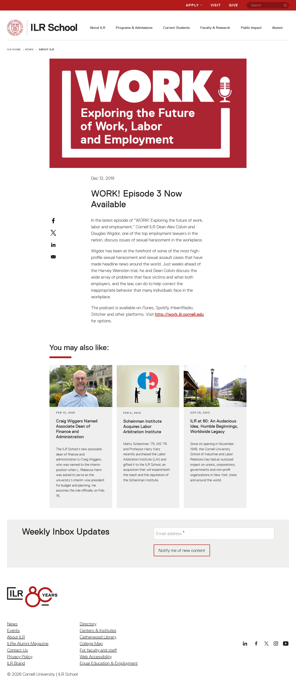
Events (13, 630)
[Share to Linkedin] (53, 245)
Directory (88, 623)
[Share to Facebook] (53, 221)
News (29, 49)
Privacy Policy (19, 656)
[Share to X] (53, 233)
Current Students (176, 28)
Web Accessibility (96, 656)
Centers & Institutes (98, 630)
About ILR (97, 28)
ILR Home (14, 49)
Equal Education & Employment (109, 663)
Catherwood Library (98, 637)
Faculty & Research (215, 28)
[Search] (285, 5)
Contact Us (17, 650)
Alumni (277, 28)
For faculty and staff (98, 650)
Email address (169, 533)
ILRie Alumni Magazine (27, 643)
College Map (91, 643)
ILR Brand (16, 663)
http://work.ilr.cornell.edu (179, 314)
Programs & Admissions (134, 28)
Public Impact (251, 28)
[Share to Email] (53, 257)
